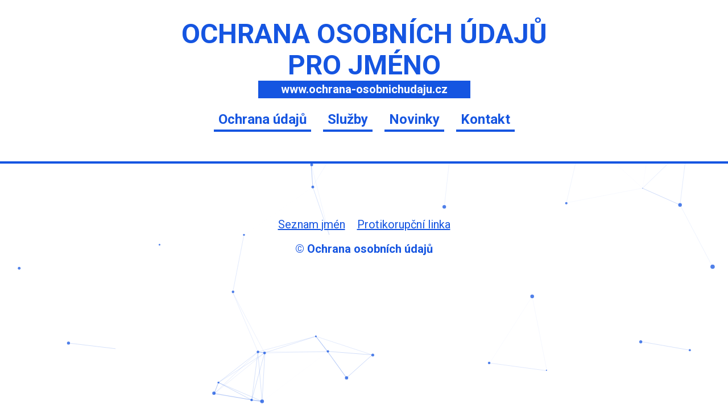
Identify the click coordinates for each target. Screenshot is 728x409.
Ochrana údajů (262, 119)
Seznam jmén (311, 224)
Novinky (414, 119)
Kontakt (485, 119)
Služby (348, 119)
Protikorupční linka (403, 224)
